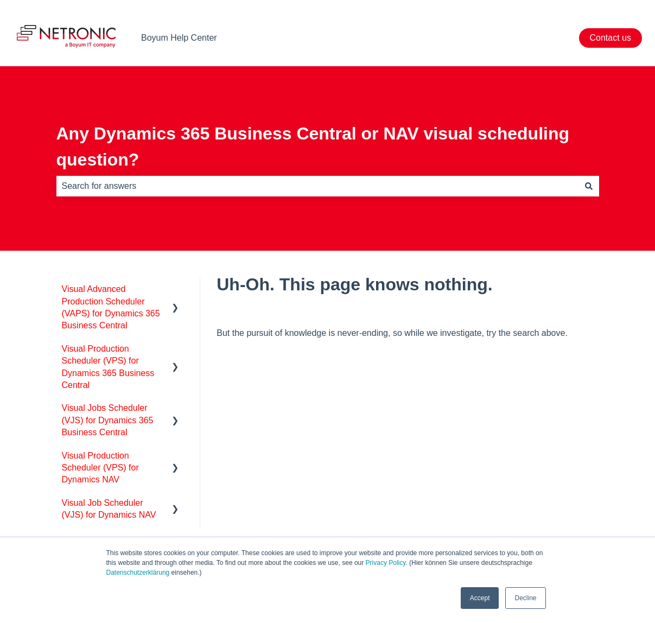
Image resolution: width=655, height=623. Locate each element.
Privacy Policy (386, 563)
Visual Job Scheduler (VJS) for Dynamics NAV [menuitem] (109, 508)
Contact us (610, 37)
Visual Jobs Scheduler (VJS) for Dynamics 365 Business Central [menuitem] (108, 420)
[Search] (588, 186)
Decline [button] (525, 598)
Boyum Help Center (179, 37)
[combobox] (317, 186)
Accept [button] (480, 598)
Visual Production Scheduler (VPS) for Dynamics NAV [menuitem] (100, 468)
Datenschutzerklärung (138, 572)
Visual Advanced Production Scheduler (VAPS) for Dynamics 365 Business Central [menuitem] (111, 307)
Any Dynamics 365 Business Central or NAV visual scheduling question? (313, 146)
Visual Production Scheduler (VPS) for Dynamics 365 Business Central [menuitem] (108, 367)
